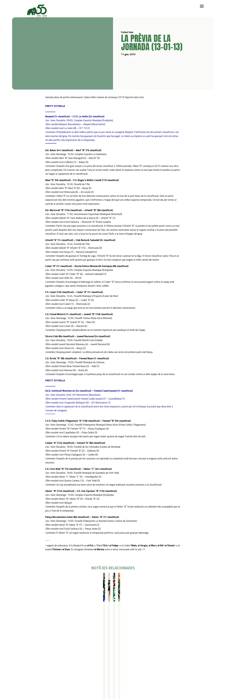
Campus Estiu (64, 662)
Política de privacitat (143, 658)
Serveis (81, 658)
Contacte (123, 658)
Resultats (41, 577)
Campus (62, 658)
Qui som (26, 658)
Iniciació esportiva (44, 662)
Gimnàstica (41, 673)
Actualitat (107, 658)
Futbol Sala (32, 577)
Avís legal (138, 662)
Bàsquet (40, 669)
